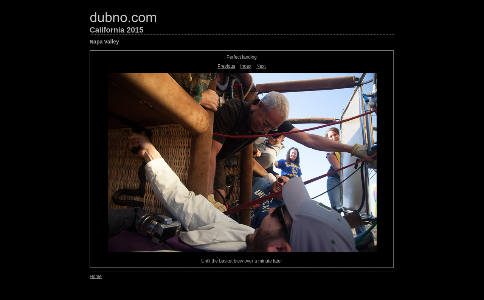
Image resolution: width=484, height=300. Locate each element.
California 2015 (116, 30)
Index (245, 66)
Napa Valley (104, 42)
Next (261, 66)
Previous (226, 66)
